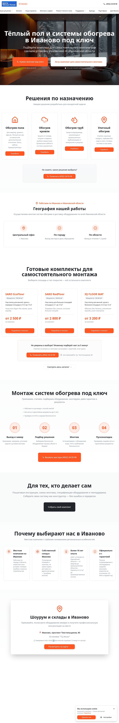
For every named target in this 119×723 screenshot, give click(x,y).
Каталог (19, 11)
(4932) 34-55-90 (110, 4)
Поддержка (80, 11)
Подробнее (87, 713)
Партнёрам (102, 11)
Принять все (86, 717)
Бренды (92, 11)
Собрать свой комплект (59, 507)
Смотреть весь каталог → (59, 367)
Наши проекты (30, 11)
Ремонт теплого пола (64, 11)
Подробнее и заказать (19, 331)
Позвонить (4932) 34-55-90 (59, 176)
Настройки (106, 717)
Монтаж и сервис (46, 11)
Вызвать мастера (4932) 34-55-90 (59, 457)
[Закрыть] (114, 708)
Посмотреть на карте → (59, 646)
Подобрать (15, 153)
